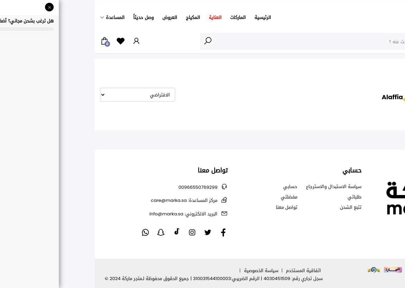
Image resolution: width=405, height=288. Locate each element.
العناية (120, 17)
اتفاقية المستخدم (208, 270)
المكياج (98, 17)
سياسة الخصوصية (166, 270)
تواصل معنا (191, 207)
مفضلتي (194, 197)
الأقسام (385, 41)
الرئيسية (168, 17)
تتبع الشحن (256, 207)
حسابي (195, 186)
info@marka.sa (88, 214)
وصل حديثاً (48, 17)
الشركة (374, 66)
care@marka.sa (89, 200)
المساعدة (20, 17)
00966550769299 (103, 187)
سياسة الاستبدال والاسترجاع (239, 186)
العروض (75, 17)
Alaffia (356, 66)
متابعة (399, 153)
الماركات (143, 17)
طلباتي (260, 197)
